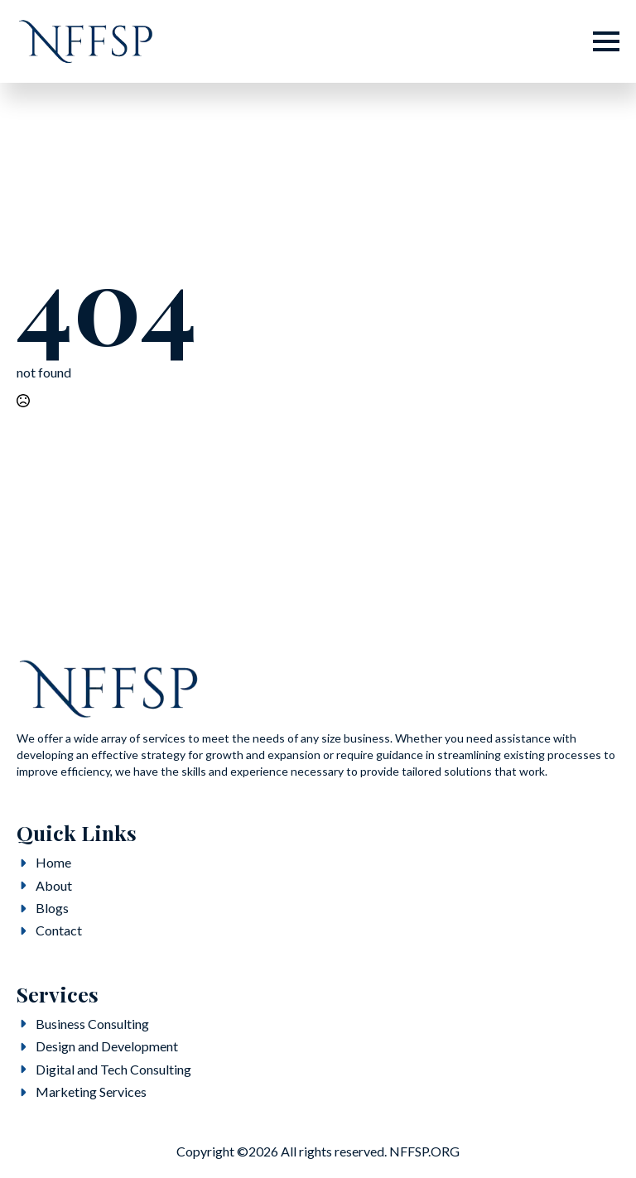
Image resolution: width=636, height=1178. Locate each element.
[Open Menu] (606, 41)
